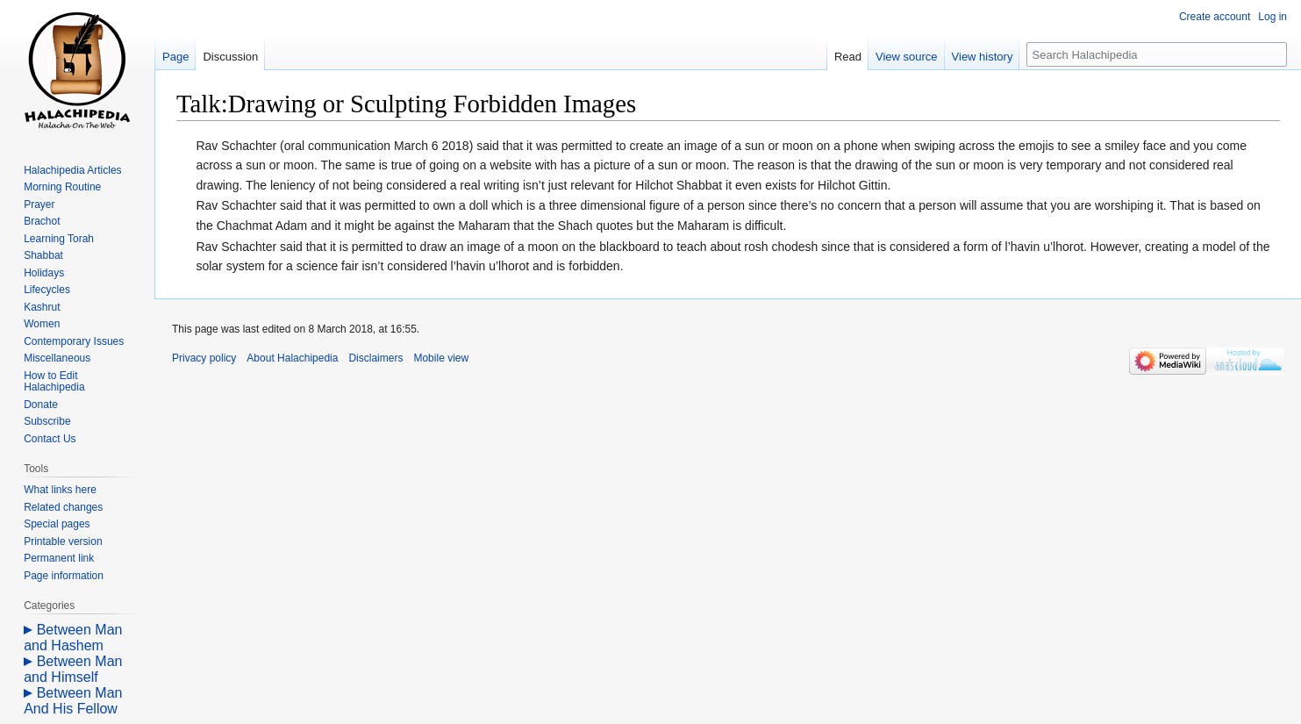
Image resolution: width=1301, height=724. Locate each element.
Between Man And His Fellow (73, 700)
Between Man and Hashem (73, 637)
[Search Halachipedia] (1156, 54)
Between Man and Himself (73, 669)
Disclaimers (375, 358)
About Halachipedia (292, 358)
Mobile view (440, 358)
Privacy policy (204, 358)
